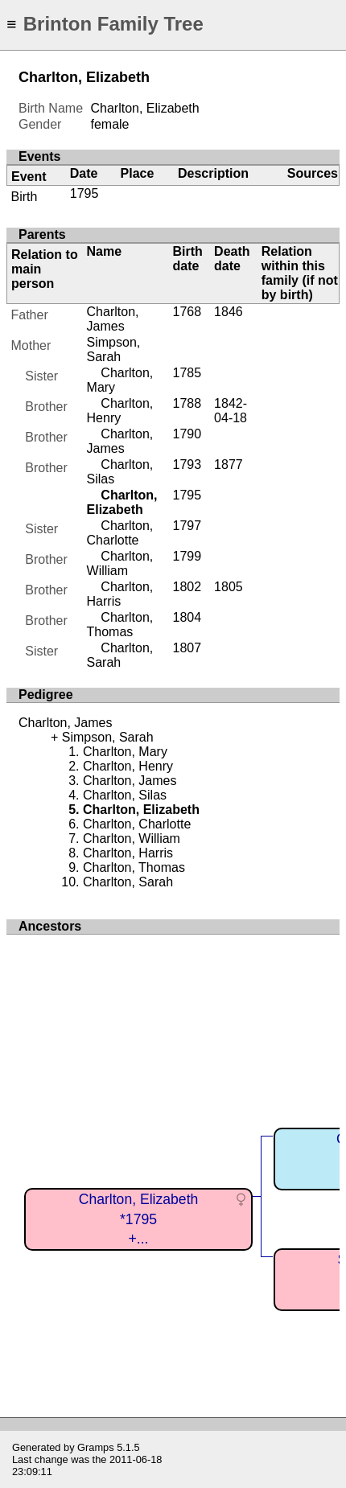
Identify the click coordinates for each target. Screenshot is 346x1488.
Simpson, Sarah (114, 349)
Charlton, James (113, 319)
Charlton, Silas (125, 795)
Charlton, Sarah (120, 655)
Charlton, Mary (125, 751)
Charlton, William (120, 563)
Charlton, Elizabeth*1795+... (139, 1219)
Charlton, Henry (120, 411)
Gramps (95, 1447)
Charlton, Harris (120, 594)
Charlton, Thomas (120, 624)
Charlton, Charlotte (120, 533)
